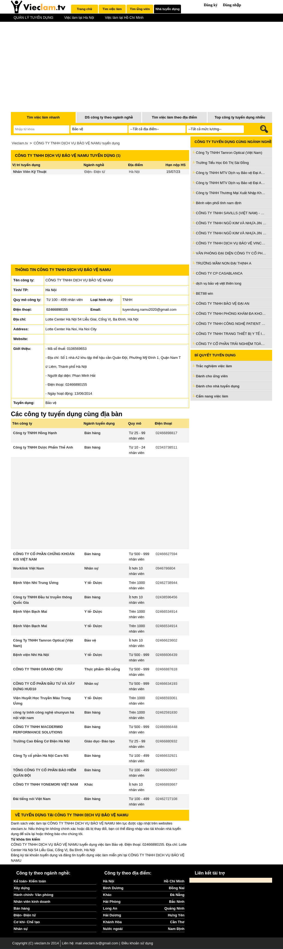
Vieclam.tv (20, 143)
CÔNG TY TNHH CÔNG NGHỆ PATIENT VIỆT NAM (231, 324)
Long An (110, 908)
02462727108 (166, 799)
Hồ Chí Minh (174, 881)
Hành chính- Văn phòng (33, 895)
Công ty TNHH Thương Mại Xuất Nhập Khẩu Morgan (231, 193)
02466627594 (166, 554)
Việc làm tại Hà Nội (79, 17)
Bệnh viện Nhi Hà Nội (31, 655)
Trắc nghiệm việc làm (217, 366)
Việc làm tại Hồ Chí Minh (124, 17)
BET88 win (204, 293)
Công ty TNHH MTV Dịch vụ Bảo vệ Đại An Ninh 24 (231, 173)
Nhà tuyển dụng (168, 9)
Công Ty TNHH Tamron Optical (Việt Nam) (229, 153)
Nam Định (176, 929)
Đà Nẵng (177, 895)
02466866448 (166, 727)
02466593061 (166, 698)
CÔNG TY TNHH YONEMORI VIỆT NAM (45, 784)
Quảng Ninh (174, 908)
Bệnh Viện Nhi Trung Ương (35, 583)
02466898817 (166, 433)
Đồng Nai (176, 888)
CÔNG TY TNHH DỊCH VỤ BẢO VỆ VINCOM (231, 243)
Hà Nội (134, 172)
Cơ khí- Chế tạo (27, 922)
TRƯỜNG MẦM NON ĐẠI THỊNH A (223, 263)
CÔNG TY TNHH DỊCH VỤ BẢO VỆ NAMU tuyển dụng (77, 143)
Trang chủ (84, 9)
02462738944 (166, 583)
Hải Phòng (112, 902)
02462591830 (166, 712)
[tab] (84, 9)
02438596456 (166, 597)
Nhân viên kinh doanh (32, 902)
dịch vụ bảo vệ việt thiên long (218, 283)
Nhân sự (91, 568)
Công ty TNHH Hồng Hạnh (35, 433)
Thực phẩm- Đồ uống (102, 669)
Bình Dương (113, 888)
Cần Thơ (177, 922)
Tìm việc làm (112, 9)
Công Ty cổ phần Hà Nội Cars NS (41, 756)
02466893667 (166, 784)
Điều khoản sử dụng (137, 943)
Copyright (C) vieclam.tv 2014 (35, 943)
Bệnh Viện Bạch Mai (30, 611)
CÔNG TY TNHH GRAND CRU (38, 669)
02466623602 (166, 640)
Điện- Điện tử (94, 172)
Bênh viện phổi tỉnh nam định (218, 203)
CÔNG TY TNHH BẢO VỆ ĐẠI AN (222, 303)
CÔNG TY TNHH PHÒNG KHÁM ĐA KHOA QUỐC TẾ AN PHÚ (231, 314)
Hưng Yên (176, 915)
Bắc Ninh (176, 902)
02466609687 (166, 770)
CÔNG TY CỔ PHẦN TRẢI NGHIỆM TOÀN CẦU (231, 344)
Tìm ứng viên (140, 9)
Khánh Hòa (112, 922)
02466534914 (166, 611)
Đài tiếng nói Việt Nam (32, 799)
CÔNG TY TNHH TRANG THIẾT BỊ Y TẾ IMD (231, 334)
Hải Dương (112, 915)
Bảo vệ (90, 640)
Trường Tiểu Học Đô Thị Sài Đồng (222, 163)
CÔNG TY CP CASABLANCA (219, 273)
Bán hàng (92, 433)
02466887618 (166, 669)
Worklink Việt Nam (28, 568)
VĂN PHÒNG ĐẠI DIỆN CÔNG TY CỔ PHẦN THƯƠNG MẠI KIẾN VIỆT (231, 253)
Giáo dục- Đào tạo (99, 741)
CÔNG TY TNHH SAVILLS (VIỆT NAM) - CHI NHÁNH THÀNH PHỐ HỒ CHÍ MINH (231, 213)
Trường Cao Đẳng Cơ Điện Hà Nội (41, 741)
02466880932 (166, 741)
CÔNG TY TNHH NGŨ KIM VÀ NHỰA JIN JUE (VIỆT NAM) (231, 223)
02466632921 (166, 756)
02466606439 (166, 655)
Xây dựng (22, 888)
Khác (88, 784)
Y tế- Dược (93, 583)
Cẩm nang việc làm (212, 396)
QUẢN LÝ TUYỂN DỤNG (33, 17)
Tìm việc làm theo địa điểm (174, 117)
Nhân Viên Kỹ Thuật (30, 172)
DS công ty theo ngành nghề (109, 117)
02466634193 (166, 684)
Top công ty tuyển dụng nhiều (240, 117)
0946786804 (165, 568)
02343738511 (166, 447)
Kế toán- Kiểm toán (30, 881)
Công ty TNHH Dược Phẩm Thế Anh (43, 447)
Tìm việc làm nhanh (43, 117)
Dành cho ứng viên (212, 376)
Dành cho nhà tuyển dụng (217, 386)
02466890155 (57, 309)
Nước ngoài (113, 929)
